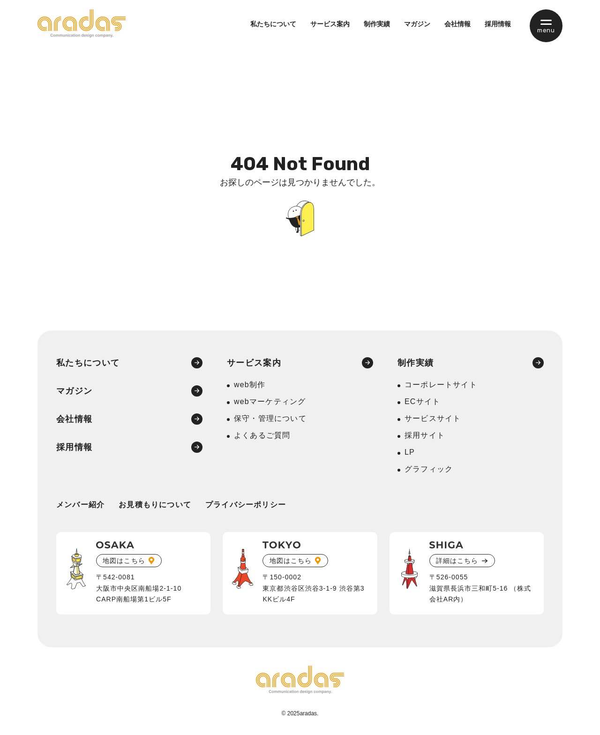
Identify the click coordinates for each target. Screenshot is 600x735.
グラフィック (429, 469)
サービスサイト (433, 418)
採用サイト (425, 435)
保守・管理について (270, 418)
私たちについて (273, 24)
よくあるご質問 (262, 435)
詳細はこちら (457, 560)
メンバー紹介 (80, 505)
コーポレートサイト (441, 385)
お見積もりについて (155, 505)
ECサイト (422, 401)
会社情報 (457, 24)
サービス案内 (330, 24)
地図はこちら (124, 560)
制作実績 (377, 24)
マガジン (417, 24)
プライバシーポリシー (245, 505)
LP (410, 452)
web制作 (249, 385)
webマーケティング (270, 401)
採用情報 (498, 24)
